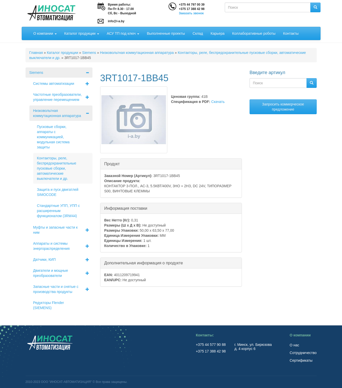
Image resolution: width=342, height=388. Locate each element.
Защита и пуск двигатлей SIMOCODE (57, 192)
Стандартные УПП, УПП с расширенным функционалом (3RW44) (58, 211)
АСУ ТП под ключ (123, 33)
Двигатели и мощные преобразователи (63, 273)
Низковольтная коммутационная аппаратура (137, 53)
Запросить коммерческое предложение (283, 106)
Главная (36, 53)
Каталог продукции (81, 33)
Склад (198, 33)
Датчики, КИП (63, 259)
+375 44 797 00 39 (191, 4)
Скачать (218, 102)
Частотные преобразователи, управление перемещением (63, 97)
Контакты (291, 33)
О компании (45, 33)
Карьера (218, 33)
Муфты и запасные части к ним (63, 230)
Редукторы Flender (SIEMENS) (48, 305)
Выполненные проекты (166, 33)
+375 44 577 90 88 (211, 345)
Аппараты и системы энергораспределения (63, 246)
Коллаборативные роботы (254, 33)
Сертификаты (301, 360)
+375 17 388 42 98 (191, 9)
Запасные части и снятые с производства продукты (63, 289)
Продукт (112, 163)
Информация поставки (125, 208)
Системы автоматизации (63, 83)
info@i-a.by (116, 21)
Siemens (89, 53)
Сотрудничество (303, 353)
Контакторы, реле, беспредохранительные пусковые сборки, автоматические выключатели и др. (56, 168)
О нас (294, 345)
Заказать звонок (191, 13)
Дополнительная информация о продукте (143, 262)
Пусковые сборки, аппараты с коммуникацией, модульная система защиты (53, 137)
